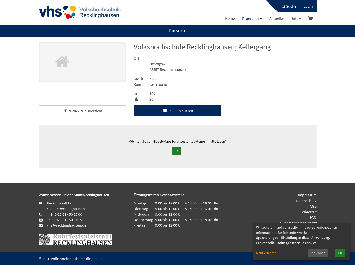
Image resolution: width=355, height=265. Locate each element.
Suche (289, 6)
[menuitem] (286, 6)
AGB (313, 206)
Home (230, 18)
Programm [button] (252, 18)
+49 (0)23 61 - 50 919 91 (65, 219)
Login (308, 6)
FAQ (313, 217)
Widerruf (309, 211)
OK (340, 253)
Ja (176, 151)
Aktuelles (277, 18)
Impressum (307, 195)
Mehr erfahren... (267, 253)
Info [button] (296, 18)
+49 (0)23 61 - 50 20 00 (64, 214)
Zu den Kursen (177, 110)
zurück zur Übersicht (82, 110)
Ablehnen (318, 253)
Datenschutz (306, 200)
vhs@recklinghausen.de (66, 225)
